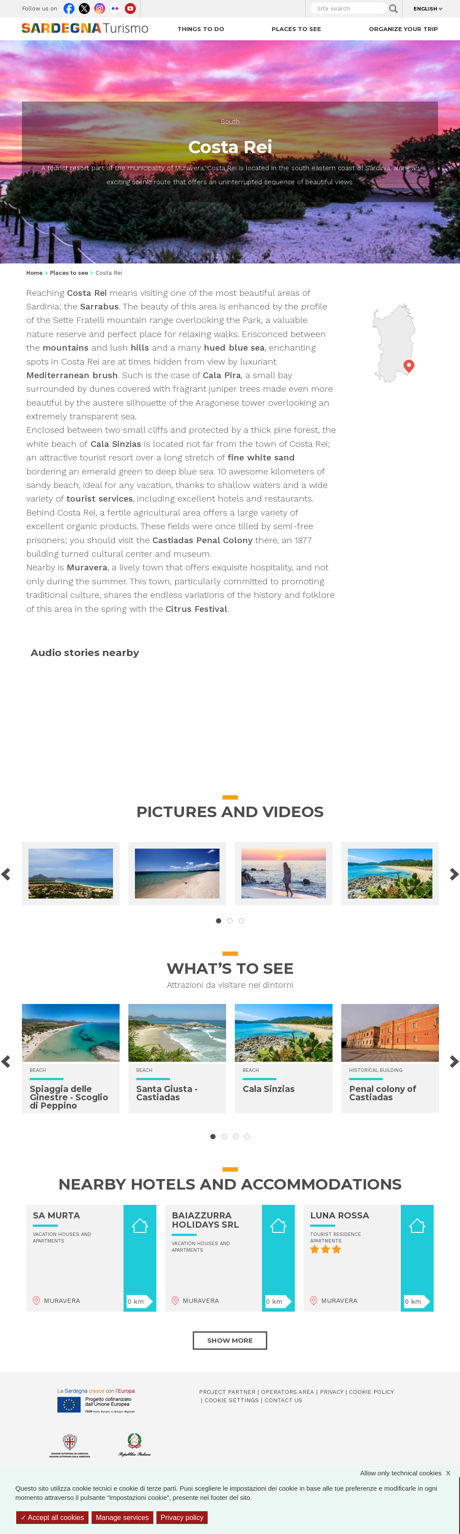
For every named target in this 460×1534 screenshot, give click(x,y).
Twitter (84, 7)
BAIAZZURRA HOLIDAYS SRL (205, 1220)
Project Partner (227, 1392)
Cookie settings (232, 1400)
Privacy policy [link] (182, 1517)
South (230, 122)
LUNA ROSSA (339, 1216)
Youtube (130, 7)
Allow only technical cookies (409, 1473)
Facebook (69, 7)
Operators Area (287, 1392)
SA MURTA (56, 1216)
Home (34, 273)
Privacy (331, 1392)
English (425, 9)
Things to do (200, 28)
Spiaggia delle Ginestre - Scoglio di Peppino (69, 1097)
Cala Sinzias (269, 1089)
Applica (393, 8)
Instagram (99, 7)
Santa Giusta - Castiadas (167, 1093)
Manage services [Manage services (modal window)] (122, 1517)
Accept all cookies (52, 1517)
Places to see (296, 28)
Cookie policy (371, 1392)
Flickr (115, 7)
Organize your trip (403, 28)
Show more (230, 1340)
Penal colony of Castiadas (382, 1093)
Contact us (283, 1400)
